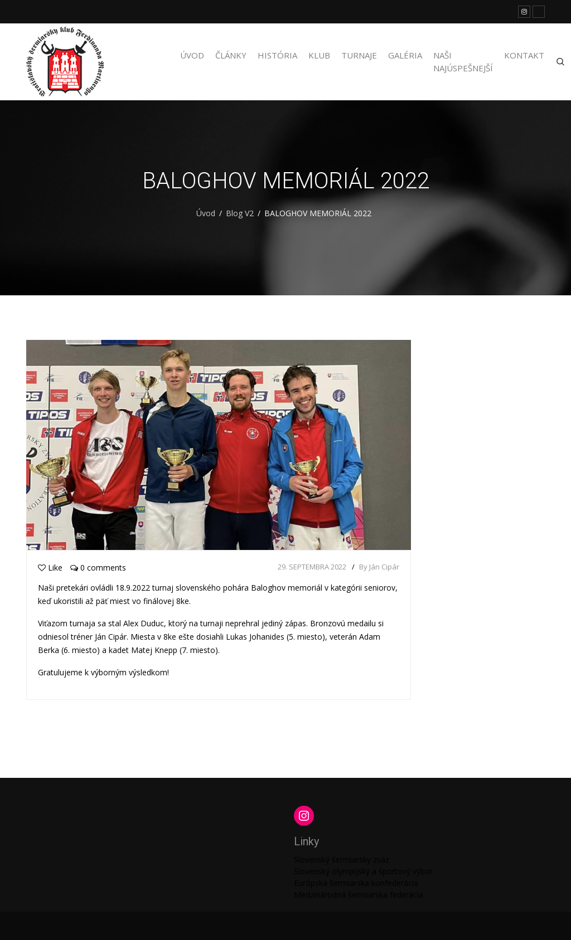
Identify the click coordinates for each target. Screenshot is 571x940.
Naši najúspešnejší (463, 62)
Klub (319, 55)
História (277, 55)
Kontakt (524, 55)
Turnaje (359, 55)
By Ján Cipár (379, 567)
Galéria (405, 55)
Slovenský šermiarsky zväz (341, 859)
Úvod (192, 55)
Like (50, 567)
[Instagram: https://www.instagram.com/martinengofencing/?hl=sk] (304, 816)
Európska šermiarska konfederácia (356, 883)
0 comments (98, 567)
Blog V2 (240, 213)
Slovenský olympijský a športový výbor (363, 871)
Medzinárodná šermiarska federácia (358, 894)
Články (230, 55)
